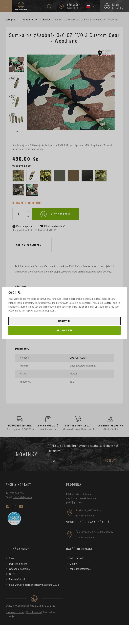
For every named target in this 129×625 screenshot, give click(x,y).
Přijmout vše (65, 330)
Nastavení (64, 321)
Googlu (107, 302)
